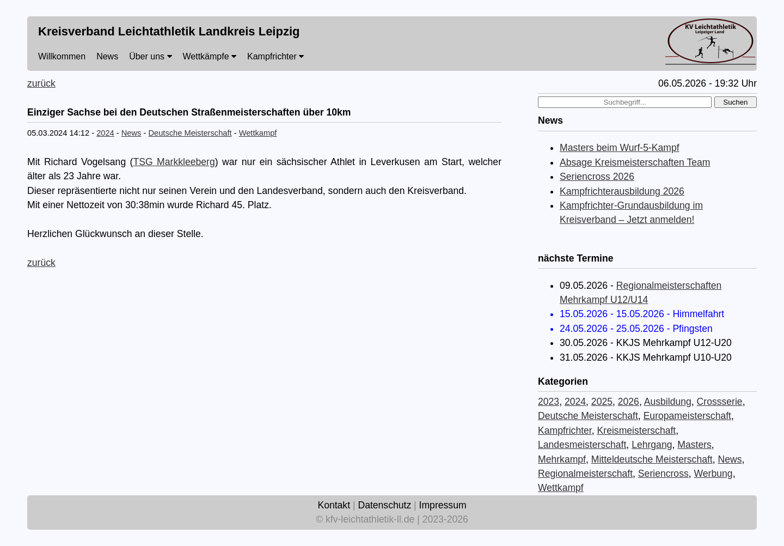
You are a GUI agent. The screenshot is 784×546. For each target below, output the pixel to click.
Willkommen (61, 56)
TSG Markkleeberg (174, 161)
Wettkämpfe (210, 56)
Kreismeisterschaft (636, 430)
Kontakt (333, 505)
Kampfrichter (275, 56)
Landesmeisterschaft (582, 444)
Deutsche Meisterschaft (189, 133)
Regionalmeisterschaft (585, 473)
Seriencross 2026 (597, 176)
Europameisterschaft (687, 415)
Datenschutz (384, 505)
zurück (41, 83)
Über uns (150, 56)
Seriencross (663, 473)
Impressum (443, 505)
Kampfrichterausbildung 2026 (622, 191)
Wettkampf (258, 133)
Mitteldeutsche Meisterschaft (652, 459)
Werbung (713, 473)
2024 (105, 133)
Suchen (735, 102)
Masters (694, 444)
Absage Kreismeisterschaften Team (635, 162)
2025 (601, 401)
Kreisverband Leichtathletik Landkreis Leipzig (168, 31)
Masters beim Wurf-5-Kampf (619, 147)
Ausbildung (667, 401)
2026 (628, 401)
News (107, 56)
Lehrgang (652, 444)
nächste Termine (576, 258)
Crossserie (720, 401)
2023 (548, 401)
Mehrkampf (562, 459)
